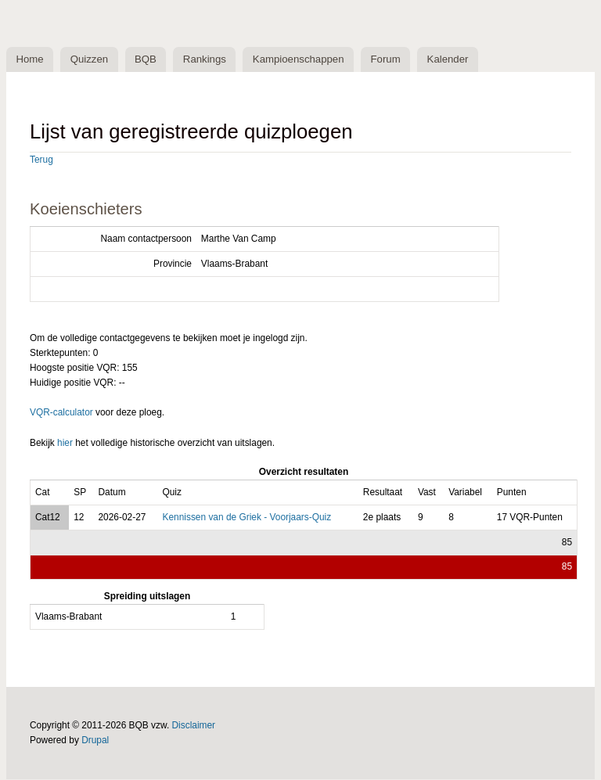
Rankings (208, 60)
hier (65, 443)
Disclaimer (194, 726)
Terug (41, 160)
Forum (392, 60)
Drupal (95, 740)
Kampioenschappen (303, 60)
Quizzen (91, 60)
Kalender (455, 60)
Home (30, 60)
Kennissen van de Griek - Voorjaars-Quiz (246, 517)
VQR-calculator (61, 413)
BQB (149, 60)
